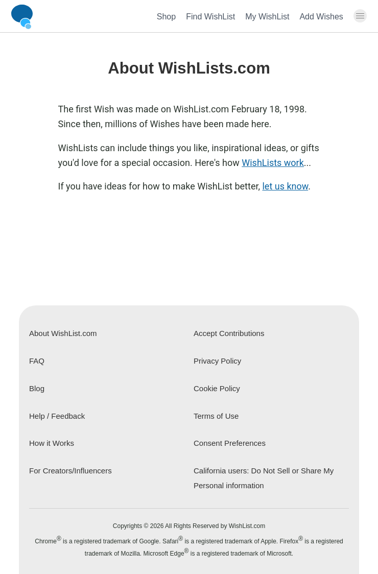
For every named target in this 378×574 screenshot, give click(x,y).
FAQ (36, 360)
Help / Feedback (57, 416)
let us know (285, 186)
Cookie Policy (217, 388)
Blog (36, 388)
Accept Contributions (229, 333)
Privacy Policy (217, 360)
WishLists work (273, 162)
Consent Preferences (230, 443)
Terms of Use (216, 416)
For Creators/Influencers (70, 470)
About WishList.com (63, 333)
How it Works (51, 443)
